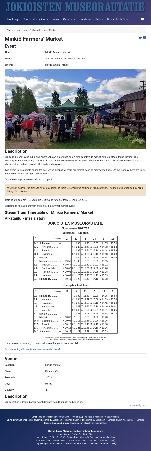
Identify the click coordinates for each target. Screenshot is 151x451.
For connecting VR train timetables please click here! (32, 349)
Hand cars (85, 19)
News (55, 19)
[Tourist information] (46, 19)
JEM (144, 405)
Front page (13, 19)
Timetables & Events (119, 19)
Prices (99, 19)
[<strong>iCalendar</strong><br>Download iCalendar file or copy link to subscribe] (144, 37)
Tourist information (34, 19)
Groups (67, 19)
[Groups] (73, 19)
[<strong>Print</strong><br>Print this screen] (140, 37)
